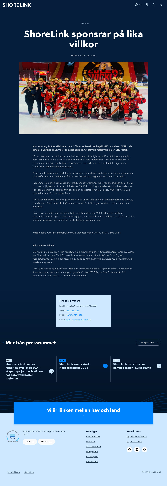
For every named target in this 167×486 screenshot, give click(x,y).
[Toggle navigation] (161, 4)
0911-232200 (136, 441)
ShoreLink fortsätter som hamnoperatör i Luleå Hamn (132, 365)
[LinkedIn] (137, 449)
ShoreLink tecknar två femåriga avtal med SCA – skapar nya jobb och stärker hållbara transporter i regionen (24, 371)
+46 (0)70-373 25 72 (73, 315)
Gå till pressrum (146, 342)
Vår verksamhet (93, 446)
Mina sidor (29, 472)
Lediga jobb (92, 451)
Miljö (28, 441)
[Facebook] (129, 449)
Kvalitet (44, 441)
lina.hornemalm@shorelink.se (78, 320)
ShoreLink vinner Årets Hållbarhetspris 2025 (74, 365)
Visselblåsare (14, 472)
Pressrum (85, 23)
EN (140, 4)
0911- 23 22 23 (73, 310)
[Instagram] (144, 449)
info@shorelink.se (138, 436)
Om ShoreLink (93, 436)
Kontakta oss (92, 461)
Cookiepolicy (92, 456)
